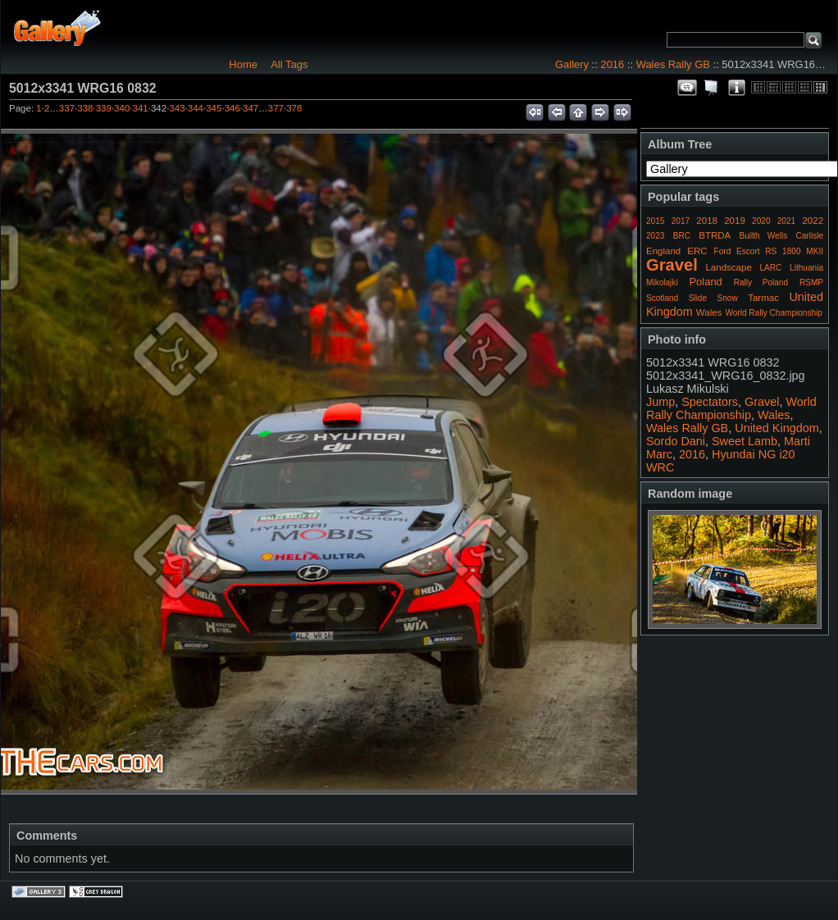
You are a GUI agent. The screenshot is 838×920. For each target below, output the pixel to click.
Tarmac (763, 298)
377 (276, 108)
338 (85, 108)
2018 (706, 220)
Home (243, 64)
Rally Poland (761, 282)
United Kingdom (776, 428)
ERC (697, 251)
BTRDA (715, 235)
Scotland (662, 298)
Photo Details (736, 88)
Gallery (572, 64)
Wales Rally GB (673, 64)
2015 (655, 220)
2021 (786, 220)
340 (122, 108)
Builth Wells (763, 235)
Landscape (728, 267)
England (663, 251)
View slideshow (711, 88)
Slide (698, 298)
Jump (660, 401)
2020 (761, 220)
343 (176, 108)
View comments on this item (687, 88)
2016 (612, 64)
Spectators (709, 401)
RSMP (811, 282)
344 (195, 108)
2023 (655, 235)
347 (250, 108)
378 (294, 108)
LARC (771, 267)
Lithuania (806, 267)
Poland (705, 282)
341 (140, 108)
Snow (727, 298)
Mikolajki (662, 282)
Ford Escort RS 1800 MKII (768, 251)
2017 (681, 220)
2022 (812, 220)
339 (104, 108)
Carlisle (809, 235)
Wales (709, 312)
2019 (734, 220)
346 (232, 108)
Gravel (672, 265)
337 (67, 108)
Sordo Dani (675, 441)
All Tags (289, 64)
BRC (681, 235)
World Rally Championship (773, 312)
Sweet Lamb (744, 441)
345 (213, 108)
